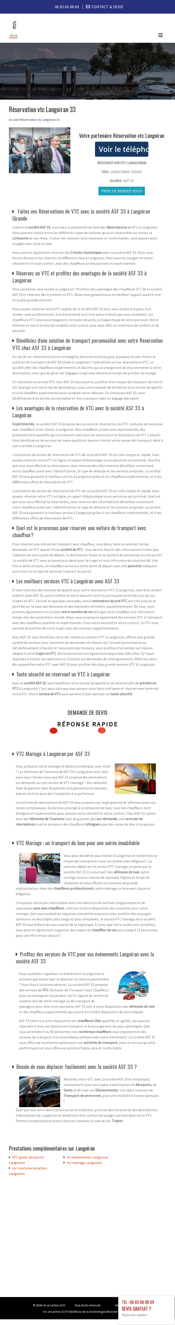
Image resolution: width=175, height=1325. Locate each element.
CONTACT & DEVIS (107, 6)
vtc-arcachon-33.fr (53, 1305)
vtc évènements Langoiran (87, 1157)
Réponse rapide (87, 724)
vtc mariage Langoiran (84, 1163)
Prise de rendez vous (121, 191)
